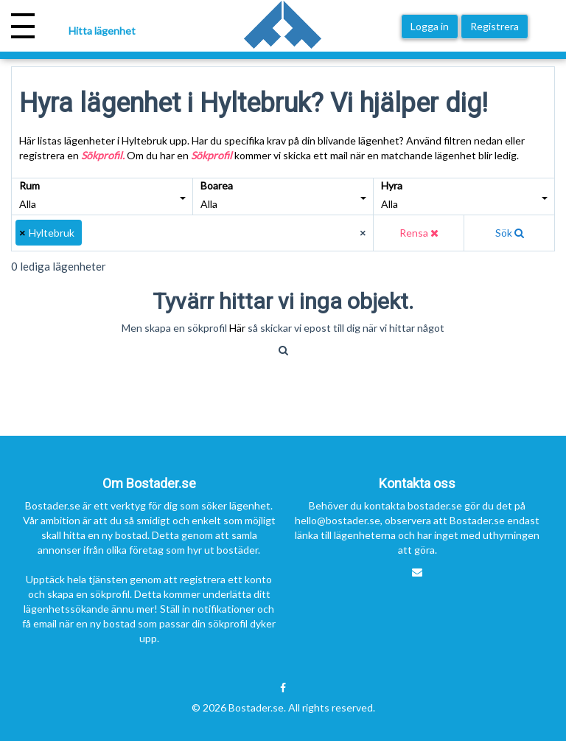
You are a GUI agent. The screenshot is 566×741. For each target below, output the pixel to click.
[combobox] (193, 233)
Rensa (419, 232)
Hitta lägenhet (102, 30)
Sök (509, 232)
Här (238, 327)
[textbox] (92, 233)
